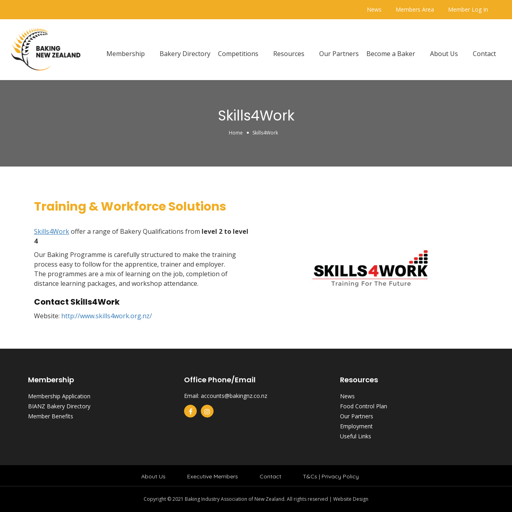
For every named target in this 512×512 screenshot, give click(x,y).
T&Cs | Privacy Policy (331, 476)
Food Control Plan (363, 406)
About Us (444, 53)
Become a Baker (390, 53)
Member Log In (468, 9)
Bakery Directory (185, 53)
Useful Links (355, 436)
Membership (125, 53)
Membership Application (59, 396)
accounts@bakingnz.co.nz (234, 396)
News (374, 9)
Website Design (350, 499)
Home (236, 132)
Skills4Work (51, 231)
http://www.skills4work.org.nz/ (106, 315)
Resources (288, 53)
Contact (484, 53)
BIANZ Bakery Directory (59, 406)
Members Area (415, 9)
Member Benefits (50, 416)
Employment (356, 426)
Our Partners (339, 53)
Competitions (238, 53)
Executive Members (212, 476)
